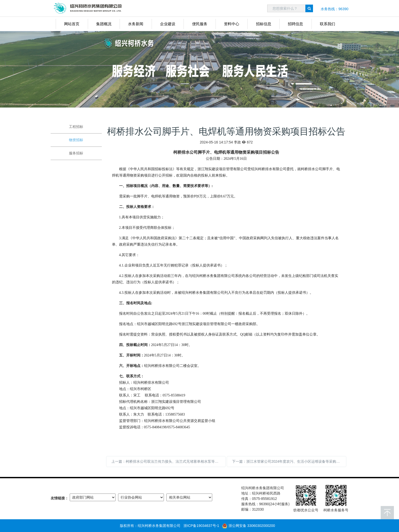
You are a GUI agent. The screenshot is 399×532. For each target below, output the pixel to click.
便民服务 (199, 24)
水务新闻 (135, 24)
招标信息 (263, 24)
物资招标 (76, 140)
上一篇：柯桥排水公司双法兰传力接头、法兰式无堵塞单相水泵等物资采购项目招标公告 (168, 461)
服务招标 (76, 153)
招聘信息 (295, 24)
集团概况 (103, 24)
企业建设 (167, 24)
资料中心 (231, 24)
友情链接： (59, 498)
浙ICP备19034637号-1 (201, 526)
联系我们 (327, 24)
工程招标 (76, 127)
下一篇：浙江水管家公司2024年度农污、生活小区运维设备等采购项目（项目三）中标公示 (289, 461)
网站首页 (71, 24)
